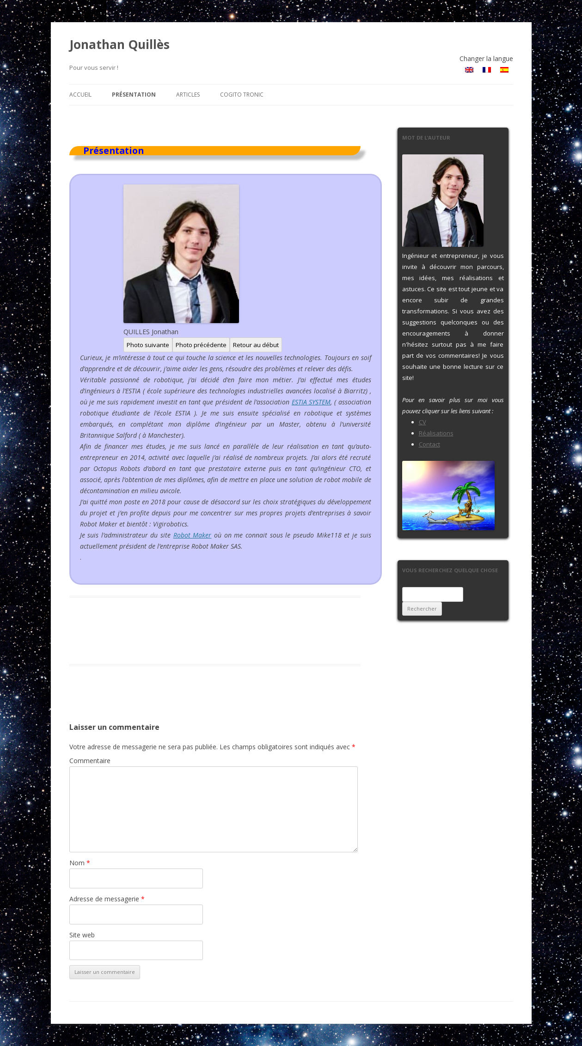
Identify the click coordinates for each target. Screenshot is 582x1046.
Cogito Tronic (241, 94)
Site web (82, 934)
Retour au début (256, 345)
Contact (429, 444)
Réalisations (436, 433)
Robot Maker (192, 535)
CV (422, 422)
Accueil (80, 94)
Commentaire (89, 760)
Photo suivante (148, 345)
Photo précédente (201, 345)
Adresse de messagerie (107, 898)
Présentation (134, 94)
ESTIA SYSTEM (311, 402)
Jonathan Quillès (119, 44)
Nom (79, 862)
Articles (188, 94)
